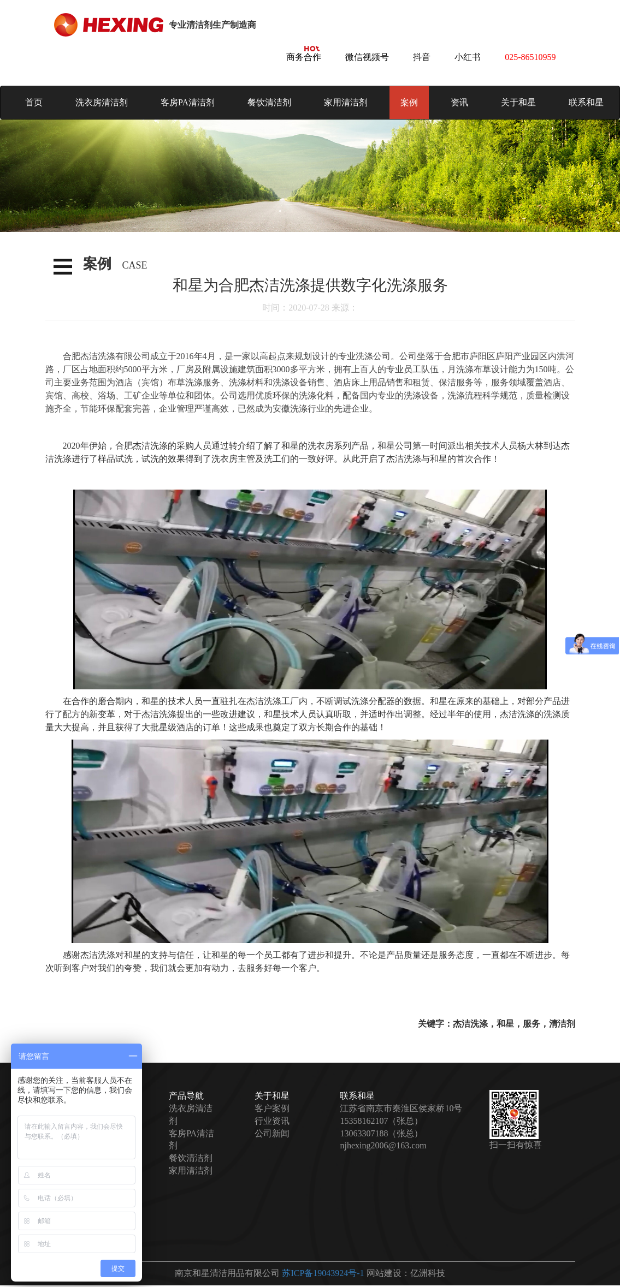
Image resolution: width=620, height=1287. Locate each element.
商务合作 (303, 57)
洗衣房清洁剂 (101, 102)
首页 (34, 102)
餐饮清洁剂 (269, 102)
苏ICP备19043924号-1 (323, 1273)
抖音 (421, 57)
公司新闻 (272, 1133)
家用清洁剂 (346, 102)
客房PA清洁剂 (188, 102)
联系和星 (586, 102)
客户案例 (272, 1108)
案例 (409, 102)
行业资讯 (272, 1120)
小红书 (467, 57)
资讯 (459, 102)
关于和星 (518, 102)
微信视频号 (367, 57)
